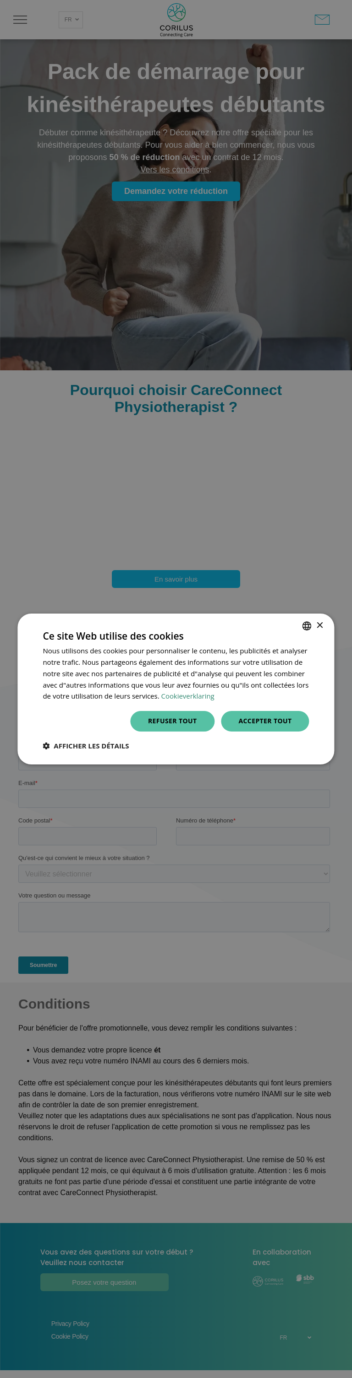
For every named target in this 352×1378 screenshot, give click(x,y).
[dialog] (175, 689)
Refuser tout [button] (172, 720)
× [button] (319, 625)
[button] (86, 746)
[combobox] (307, 625)
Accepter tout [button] (265, 720)
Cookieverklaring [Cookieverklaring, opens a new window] (188, 695)
